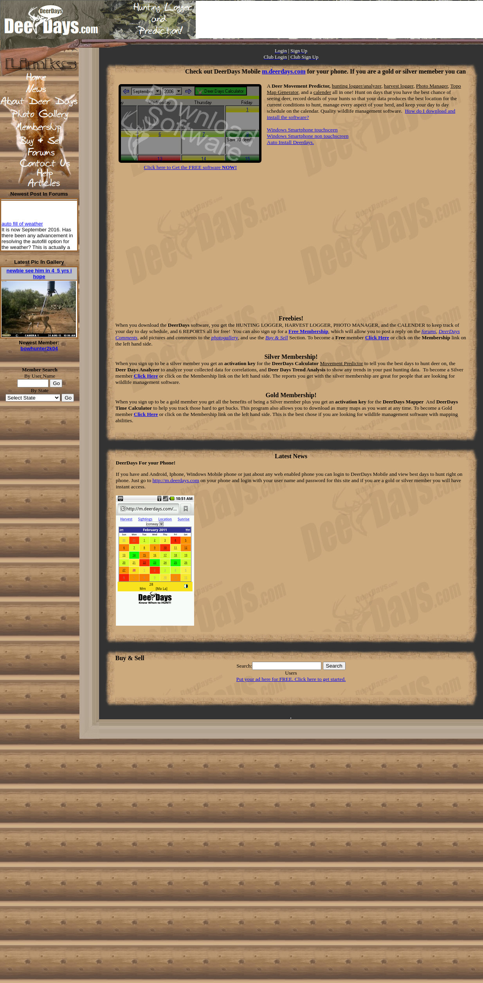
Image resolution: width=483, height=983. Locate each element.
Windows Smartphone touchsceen (302, 130)
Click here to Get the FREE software (190, 167)
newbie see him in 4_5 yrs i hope (39, 273)
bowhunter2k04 (39, 348)
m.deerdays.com (293, 71)
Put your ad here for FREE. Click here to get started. (291, 679)
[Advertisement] (339, 19)
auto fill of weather (22, 226)
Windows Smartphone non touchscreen (308, 136)
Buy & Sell (276, 337)
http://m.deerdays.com (175, 480)
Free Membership (308, 331)
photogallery (224, 337)
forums (429, 331)
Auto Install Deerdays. (290, 142)
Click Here (377, 337)
